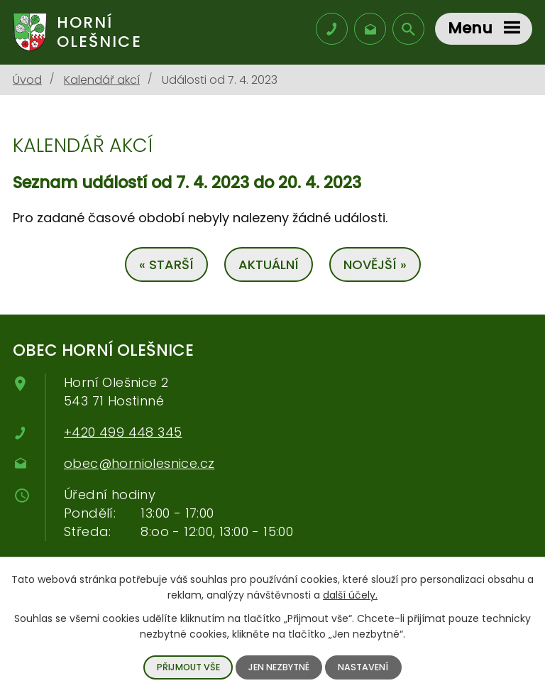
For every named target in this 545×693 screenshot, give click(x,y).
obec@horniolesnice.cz (139, 463)
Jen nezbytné (278, 667)
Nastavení (363, 667)
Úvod (27, 80)
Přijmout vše (188, 667)
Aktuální (268, 264)
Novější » (375, 264)
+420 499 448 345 (123, 432)
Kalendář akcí (102, 80)
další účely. (350, 595)
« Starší (166, 264)
